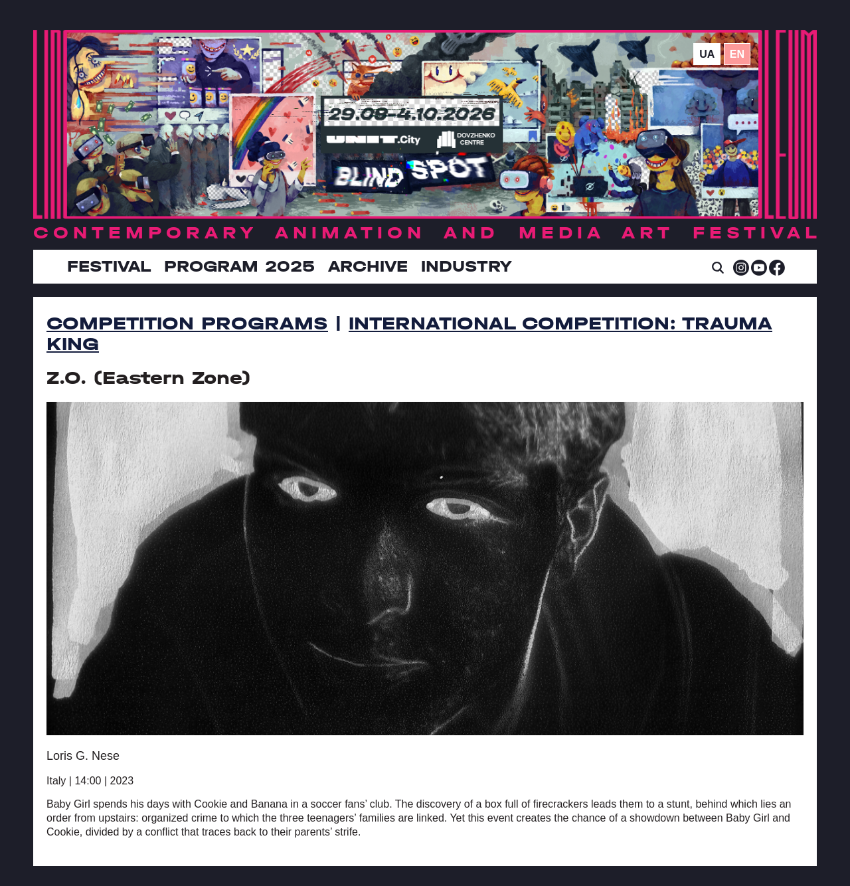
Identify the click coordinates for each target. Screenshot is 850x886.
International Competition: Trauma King (409, 334)
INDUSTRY (466, 266)
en (737, 54)
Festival (109, 266)
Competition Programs (187, 323)
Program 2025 (239, 266)
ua (707, 54)
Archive (368, 266)
